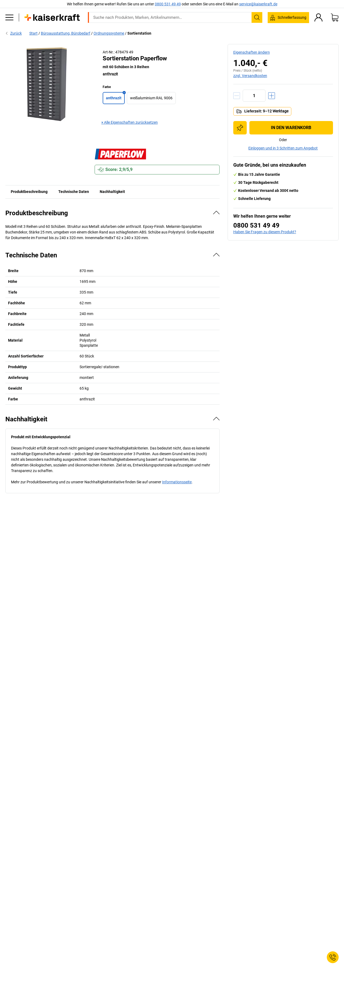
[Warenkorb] (334, 17)
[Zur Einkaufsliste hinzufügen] (240, 127)
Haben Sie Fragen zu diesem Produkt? (264, 232)
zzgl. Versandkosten (250, 76)
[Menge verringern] (236, 95)
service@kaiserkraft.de (258, 4)
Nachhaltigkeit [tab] (112, 191)
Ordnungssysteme (109, 33)
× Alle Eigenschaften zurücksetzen (129, 122)
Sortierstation (139, 33)
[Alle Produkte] (9, 17)
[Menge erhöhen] (271, 95)
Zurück (13, 33)
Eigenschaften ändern (251, 52)
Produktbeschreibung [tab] (29, 191)
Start (33, 33)
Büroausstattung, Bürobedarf (65, 33)
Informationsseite (177, 482)
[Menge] (254, 96)
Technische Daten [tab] (73, 191)
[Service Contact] (333, 957)
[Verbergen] (216, 212)
